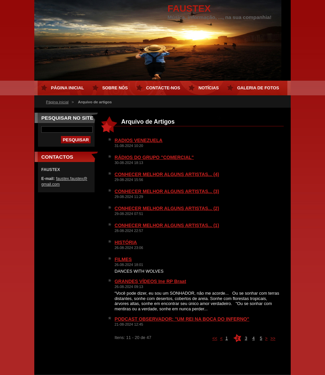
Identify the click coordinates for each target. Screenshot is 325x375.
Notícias (208, 87)
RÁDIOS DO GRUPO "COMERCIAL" (154, 157)
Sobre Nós (115, 87)
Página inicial (57, 102)
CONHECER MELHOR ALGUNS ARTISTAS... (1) (167, 225)
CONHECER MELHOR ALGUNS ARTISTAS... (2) (167, 208)
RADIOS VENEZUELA (138, 140)
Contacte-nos (163, 87)
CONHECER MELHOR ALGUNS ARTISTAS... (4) (167, 174)
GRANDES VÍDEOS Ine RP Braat (150, 281)
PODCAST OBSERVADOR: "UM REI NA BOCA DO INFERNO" (182, 319)
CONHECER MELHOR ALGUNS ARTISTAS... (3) (167, 191)
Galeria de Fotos (258, 87)
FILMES (123, 259)
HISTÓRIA (126, 242)
